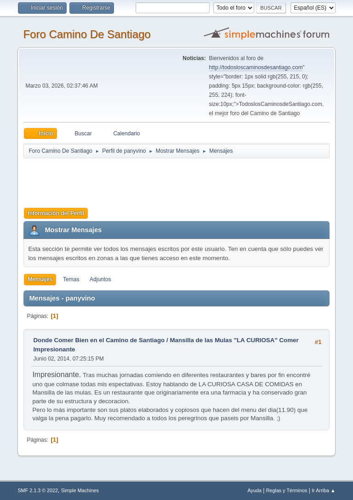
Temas (71, 279)
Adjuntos (100, 279)
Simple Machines (80, 490)
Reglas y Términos (286, 490)
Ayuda (255, 490)
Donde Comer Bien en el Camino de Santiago (99, 340)
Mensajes (40, 279)
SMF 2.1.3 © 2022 (37, 490)
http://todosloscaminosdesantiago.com (256, 67)
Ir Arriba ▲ (323, 490)
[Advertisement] (185, 179)
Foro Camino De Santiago (86, 34)
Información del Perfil (56, 213)
